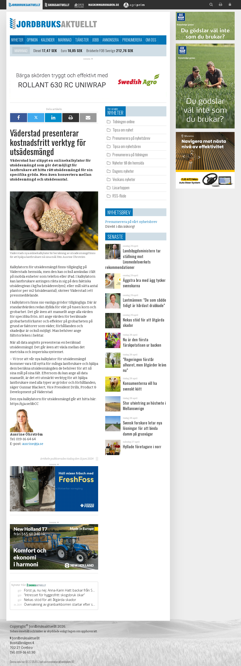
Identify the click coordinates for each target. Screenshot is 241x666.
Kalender (48, 40)
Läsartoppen (120, 187)
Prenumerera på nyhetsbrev (131, 138)
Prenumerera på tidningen (130, 154)
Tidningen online (123, 121)
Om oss (151, 40)
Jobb (95, 40)
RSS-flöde (119, 196)
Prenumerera (132, 40)
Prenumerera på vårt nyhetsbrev (131, 222)
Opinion (32, 40)
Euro (64, 50)
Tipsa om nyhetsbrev (126, 146)
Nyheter (17, 40)
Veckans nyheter (123, 179)
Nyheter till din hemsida (128, 163)
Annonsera (110, 40)
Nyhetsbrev (119, 212)
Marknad (65, 40)
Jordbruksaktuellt (53, 23)
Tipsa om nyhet (122, 130)
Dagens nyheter (123, 171)
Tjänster (82, 40)
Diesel (37, 50)
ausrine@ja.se (32, 444)
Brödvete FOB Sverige (100, 50)
